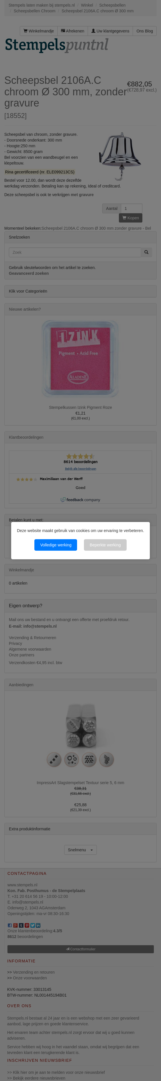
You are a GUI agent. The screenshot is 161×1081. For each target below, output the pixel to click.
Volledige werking (55, 545)
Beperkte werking (105, 545)
